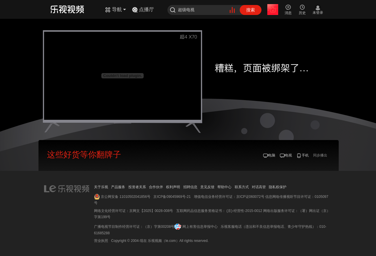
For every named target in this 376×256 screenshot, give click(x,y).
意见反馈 (207, 187)
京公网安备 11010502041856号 (125, 197)
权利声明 (173, 187)
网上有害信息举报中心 (200, 227)
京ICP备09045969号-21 (172, 197)
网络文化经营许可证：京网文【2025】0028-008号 (133, 211)
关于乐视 (101, 187)
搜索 (250, 9)
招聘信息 (190, 187)
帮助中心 (224, 187)
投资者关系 (137, 187)
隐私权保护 (277, 187)
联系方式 (242, 187)
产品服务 (118, 187)
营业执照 (101, 241)
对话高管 (259, 187)
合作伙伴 (156, 187)
